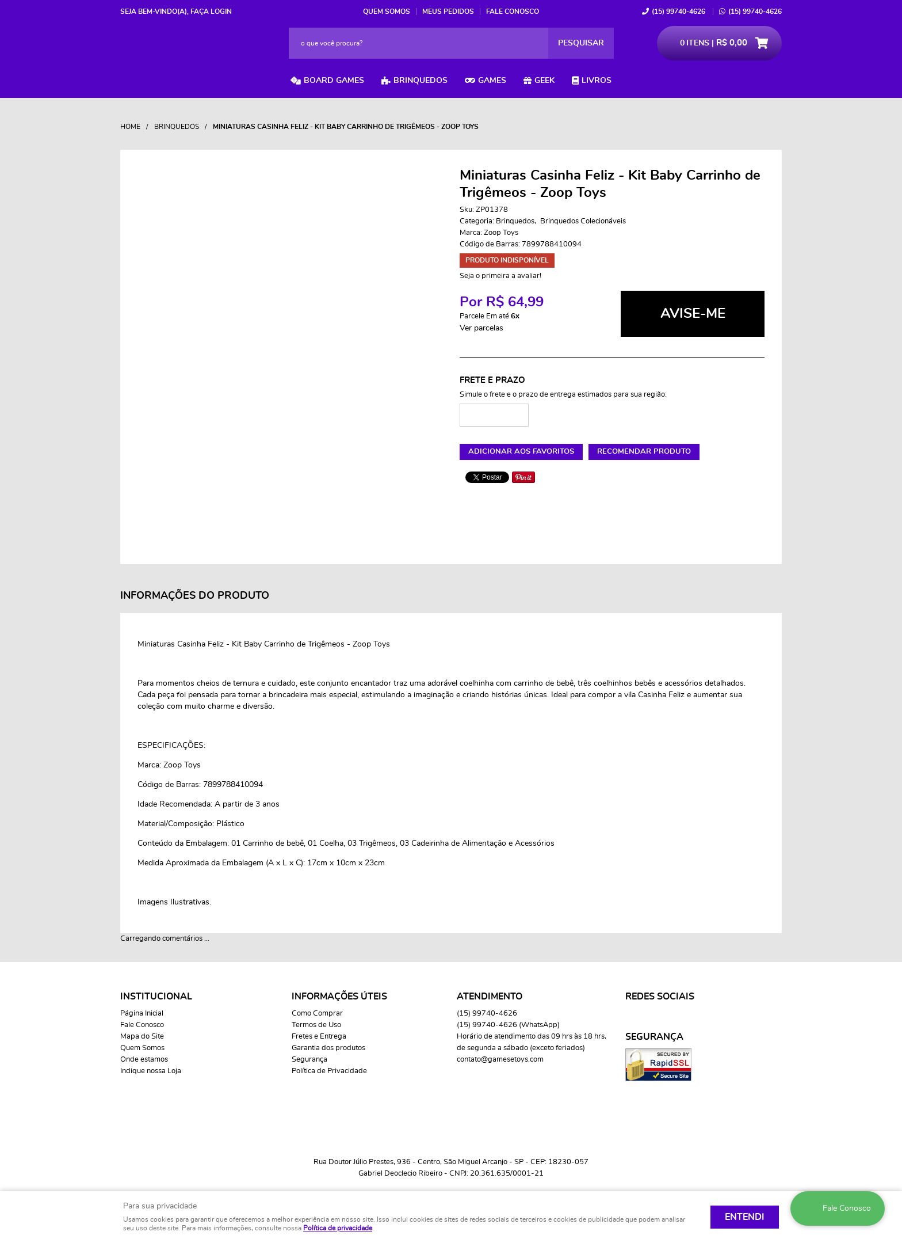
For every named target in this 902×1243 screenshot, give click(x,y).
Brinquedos (420, 81)
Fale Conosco (512, 11)
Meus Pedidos (448, 11)
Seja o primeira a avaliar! (500, 276)
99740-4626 (678, 11)
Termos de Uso (316, 1025)
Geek (544, 81)
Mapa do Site (142, 1036)
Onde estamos (144, 1059)
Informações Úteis (339, 996)
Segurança (309, 1059)
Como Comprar (317, 1013)
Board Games (334, 81)
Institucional (156, 996)
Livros (596, 81)
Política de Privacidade (329, 1071)
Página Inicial (141, 1013)
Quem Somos (386, 11)
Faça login (211, 11)
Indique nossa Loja (150, 1071)
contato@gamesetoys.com (500, 1059)
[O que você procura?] (581, 43)
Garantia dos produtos (328, 1048)
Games (492, 81)
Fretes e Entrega (319, 1036)
